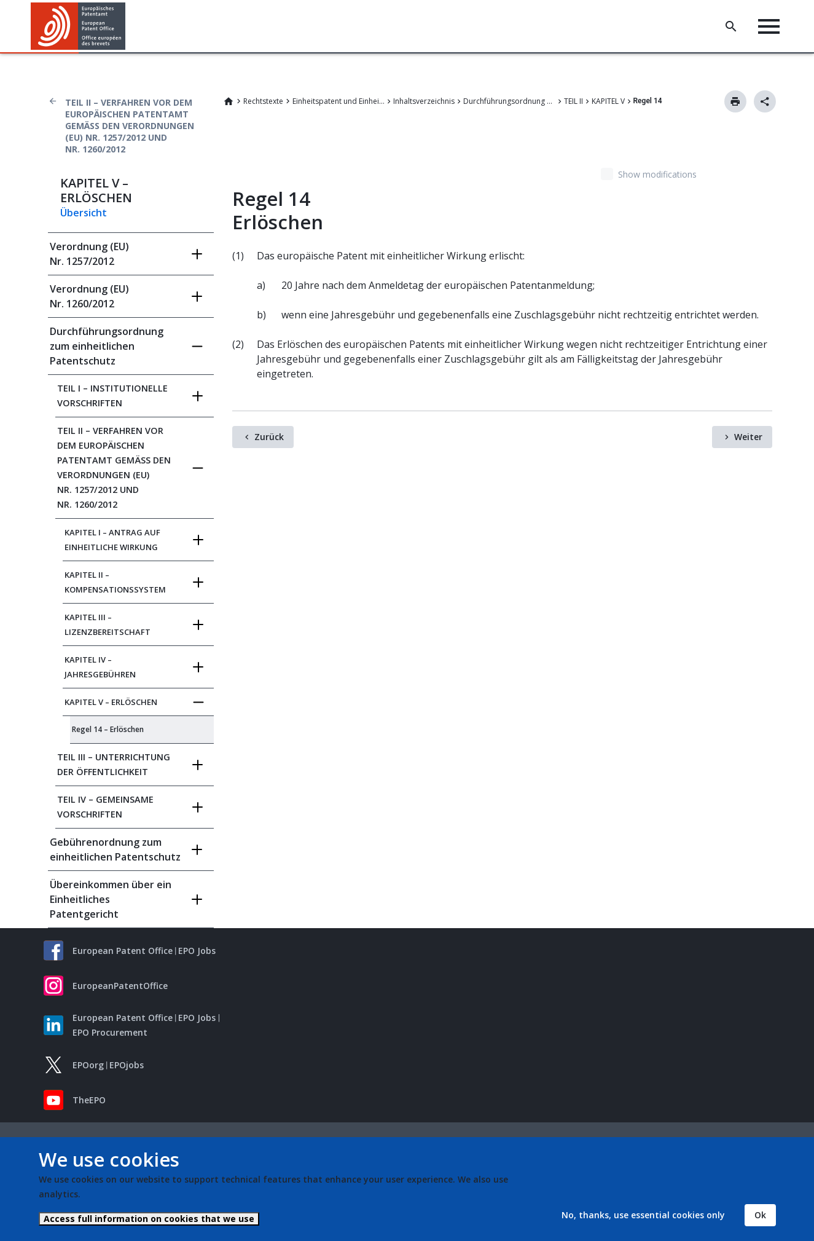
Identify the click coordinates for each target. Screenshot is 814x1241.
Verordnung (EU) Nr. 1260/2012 (89, 296)
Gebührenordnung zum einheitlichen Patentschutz (115, 849)
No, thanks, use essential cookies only (643, 1215)
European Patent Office (122, 950)
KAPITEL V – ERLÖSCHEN (111, 701)
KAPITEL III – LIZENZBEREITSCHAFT (108, 624)
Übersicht (83, 212)
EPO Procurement (109, 1032)
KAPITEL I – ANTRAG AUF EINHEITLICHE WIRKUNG (112, 540)
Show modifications (657, 174)
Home (228, 101)
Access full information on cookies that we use (149, 1218)
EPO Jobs (197, 950)
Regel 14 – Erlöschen (108, 729)
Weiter (748, 437)
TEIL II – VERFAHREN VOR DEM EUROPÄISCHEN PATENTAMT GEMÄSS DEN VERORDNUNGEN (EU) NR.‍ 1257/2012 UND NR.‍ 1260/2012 (129, 126)
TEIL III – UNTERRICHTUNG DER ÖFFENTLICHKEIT (113, 764)
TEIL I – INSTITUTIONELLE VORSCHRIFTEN (112, 395)
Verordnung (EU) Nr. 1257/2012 (89, 254)
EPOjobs (126, 1065)
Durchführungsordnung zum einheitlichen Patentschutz (509, 101)
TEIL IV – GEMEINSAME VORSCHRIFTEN (105, 807)
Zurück (269, 437)
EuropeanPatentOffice (120, 985)
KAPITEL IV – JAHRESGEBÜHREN (100, 667)
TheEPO (89, 1100)
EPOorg (88, 1065)
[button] (127, 26)
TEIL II (573, 101)
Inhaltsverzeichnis (424, 101)
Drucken (735, 101)
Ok (760, 1215)
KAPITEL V (608, 101)
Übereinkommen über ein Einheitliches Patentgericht (110, 899)
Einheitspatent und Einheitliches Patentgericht (338, 101)
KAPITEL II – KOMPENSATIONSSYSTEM (115, 582)
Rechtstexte (263, 101)
